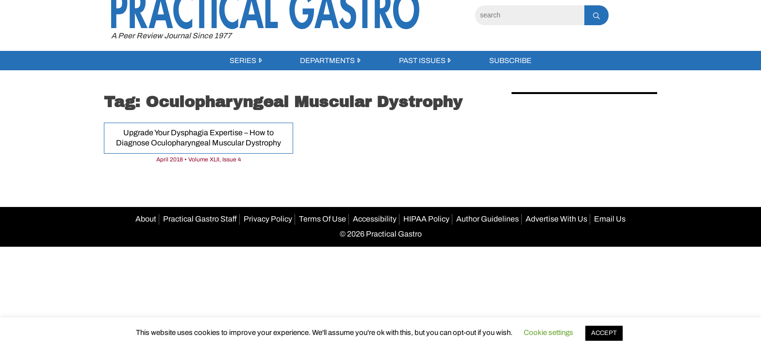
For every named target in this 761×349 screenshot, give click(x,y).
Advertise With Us (556, 219)
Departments (327, 60)
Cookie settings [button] (548, 332)
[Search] (529, 15)
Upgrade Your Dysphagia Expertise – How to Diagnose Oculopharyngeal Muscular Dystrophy (198, 137)
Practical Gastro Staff (200, 219)
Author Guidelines (487, 219)
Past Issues (422, 60)
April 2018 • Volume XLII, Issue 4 (198, 159)
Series (243, 60)
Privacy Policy (268, 219)
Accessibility (375, 219)
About (145, 219)
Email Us (610, 219)
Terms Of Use (322, 219)
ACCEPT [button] (604, 333)
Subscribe (510, 60)
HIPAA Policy (426, 219)
